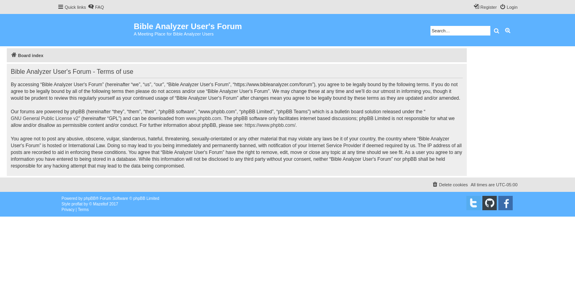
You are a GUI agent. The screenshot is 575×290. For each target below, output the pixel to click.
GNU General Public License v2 (44, 118)
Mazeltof (100, 204)
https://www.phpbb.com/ (270, 125)
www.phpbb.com (203, 118)
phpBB (90, 198)
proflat (77, 204)
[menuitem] (96, 7)
